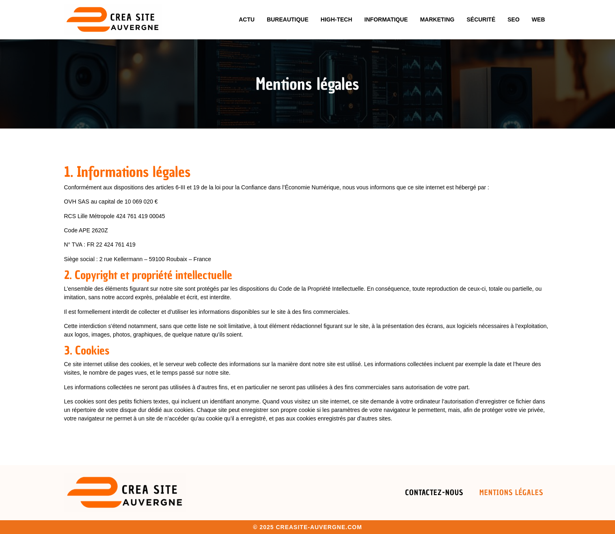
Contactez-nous (434, 492)
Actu (247, 19)
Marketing (437, 19)
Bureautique (288, 19)
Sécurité (480, 19)
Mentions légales (511, 492)
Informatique (386, 19)
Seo (513, 19)
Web (538, 19)
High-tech (336, 19)
